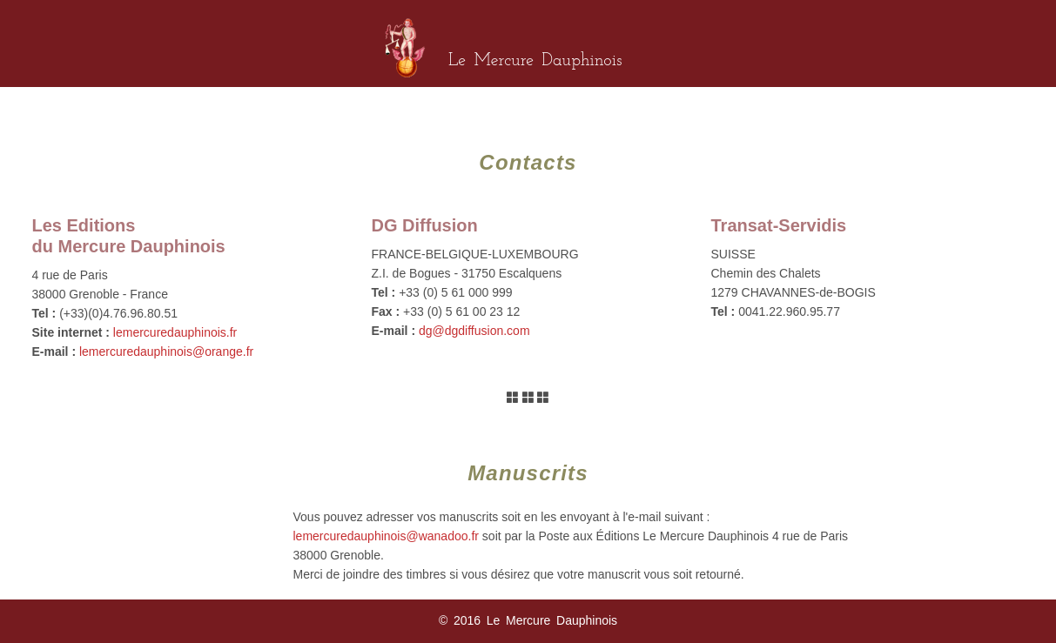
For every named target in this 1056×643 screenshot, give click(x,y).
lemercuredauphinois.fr (175, 332)
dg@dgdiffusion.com (474, 331)
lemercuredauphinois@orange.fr (166, 351)
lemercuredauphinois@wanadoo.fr (386, 536)
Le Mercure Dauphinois (535, 61)
